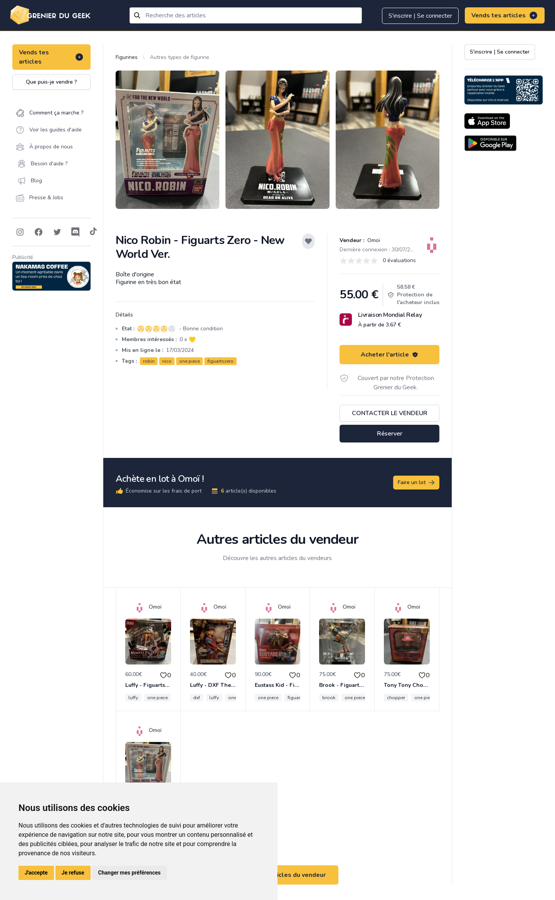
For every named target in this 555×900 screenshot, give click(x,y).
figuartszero (220, 361)
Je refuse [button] (73, 873)
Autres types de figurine (179, 57)
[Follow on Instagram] (20, 232)
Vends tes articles (504, 15)
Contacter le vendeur (389, 413)
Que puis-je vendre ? (51, 82)
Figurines (127, 57)
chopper (396, 698)
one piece (189, 361)
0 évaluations (399, 260)
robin (149, 361)
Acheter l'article (389, 354)
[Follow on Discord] (75, 232)
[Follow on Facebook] (38, 232)
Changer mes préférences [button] (129, 873)
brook (328, 698)
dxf (196, 698)
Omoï (373, 240)
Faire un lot (417, 482)
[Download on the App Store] (487, 121)
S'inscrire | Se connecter (420, 16)
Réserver (389, 433)
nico (167, 361)
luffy (133, 698)
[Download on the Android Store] (490, 143)
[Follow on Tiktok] (93, 232)
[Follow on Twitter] (57, 232)
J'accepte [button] (36, 873)
